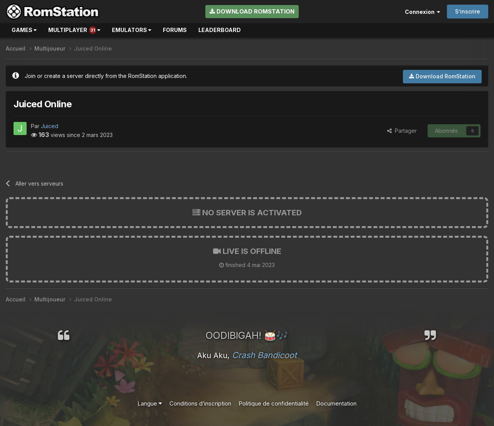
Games (24, 30)
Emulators (131, 30)
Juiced (49, 126)
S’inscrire (467, 11)
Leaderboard (219, 30)
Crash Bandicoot (264, 355)
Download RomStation (252, 11)
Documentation (336, 403)
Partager (402, 130)
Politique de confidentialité (274, 403)
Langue (149, 403)
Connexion (422, 11)
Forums (175, 30)
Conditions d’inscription (200, 403)
